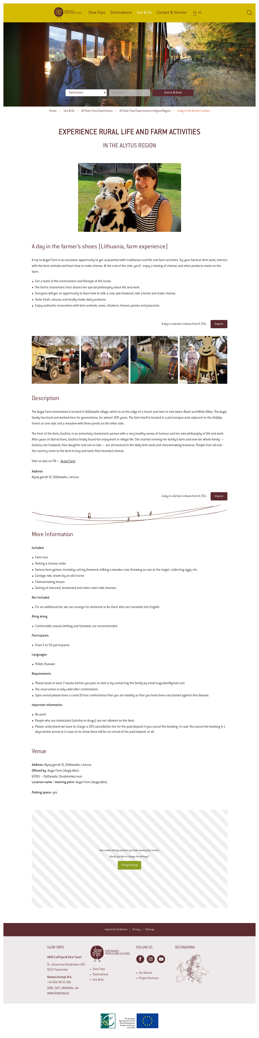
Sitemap (149, 929)
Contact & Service (171, 13)
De (200, 13)
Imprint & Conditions (116, 929)
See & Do (69, 111)
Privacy (136, 929)
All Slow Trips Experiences (97, 111)
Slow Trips (96, 13)
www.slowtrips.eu (58, 993)
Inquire (219, 324)
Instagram (150, 959)
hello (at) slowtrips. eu (62, 987)
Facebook (140, 959)
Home (53, 111)
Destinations (121, 13)
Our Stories (145, 973)
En (195, 13)
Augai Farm (68, 461)
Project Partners (149, 978)
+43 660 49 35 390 (59, 982)
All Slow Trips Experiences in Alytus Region (145, 111)
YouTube (161, 959)
